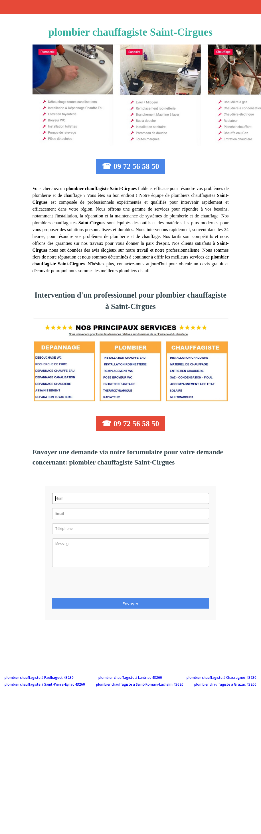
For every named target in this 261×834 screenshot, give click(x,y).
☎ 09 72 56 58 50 (130, 166)
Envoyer (130, 603)
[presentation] (95, 584)
